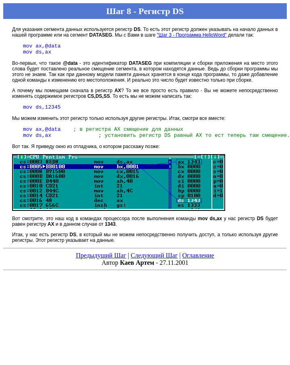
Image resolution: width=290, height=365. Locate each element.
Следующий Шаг (154, 261)
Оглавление (198, 261)
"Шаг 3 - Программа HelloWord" (191, 35)
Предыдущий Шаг (101, 261)
